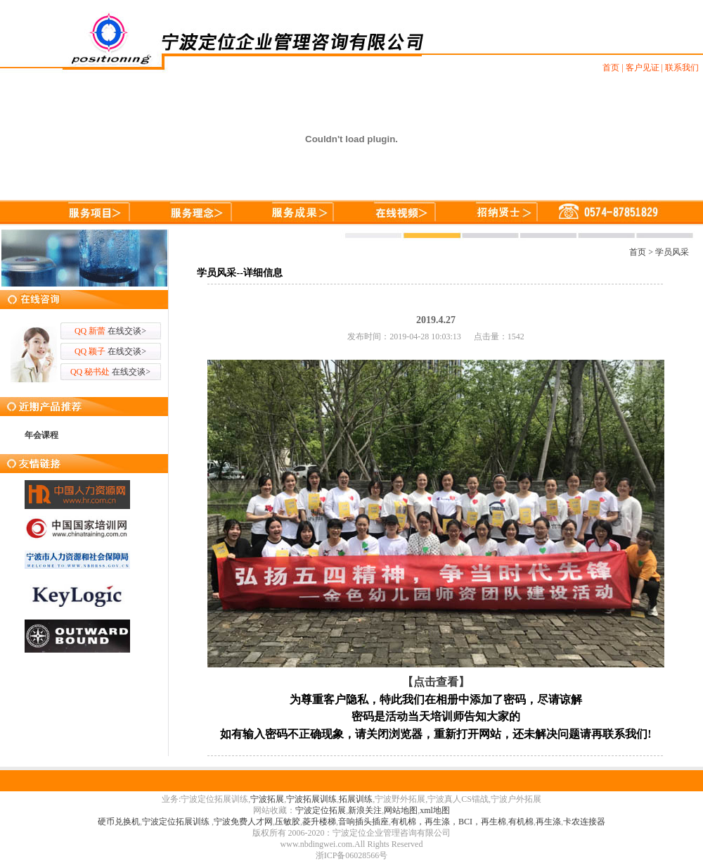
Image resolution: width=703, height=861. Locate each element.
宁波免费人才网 (243, 822)
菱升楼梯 (319, 822)
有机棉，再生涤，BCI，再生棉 (448, 822)
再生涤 (548, 822)
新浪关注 (365, 810)
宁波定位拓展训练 (177, 822)
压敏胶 (287, 822)
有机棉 (521, 822)
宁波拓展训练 (311, 799)
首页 (637, 252)
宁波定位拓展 (320, 810)
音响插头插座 (363, 822)
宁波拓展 (267, 799)
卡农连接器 (584, 822)
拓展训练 (356, 799)
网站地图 (401, 810)
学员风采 (672, 252)
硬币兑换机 (119, 822)
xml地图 (435, 810)
